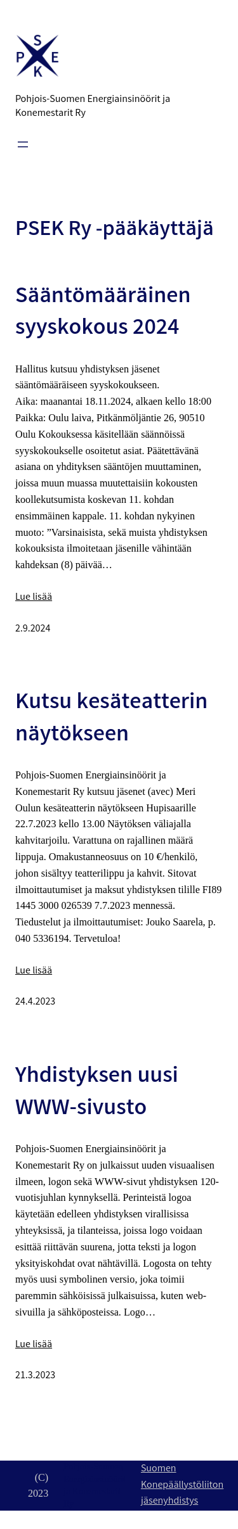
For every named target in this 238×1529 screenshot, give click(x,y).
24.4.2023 (35, 1002)
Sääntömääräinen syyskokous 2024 (102, 314)
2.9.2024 (32, 629)
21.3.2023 (35, 1376)
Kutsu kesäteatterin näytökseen (111, 720)
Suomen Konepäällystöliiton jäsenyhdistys (182, 1485)
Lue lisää (33, 597)
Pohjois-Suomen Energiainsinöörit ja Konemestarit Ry (92, 107)
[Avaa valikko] (22, 144)
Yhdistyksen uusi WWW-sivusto (96, 1094)
